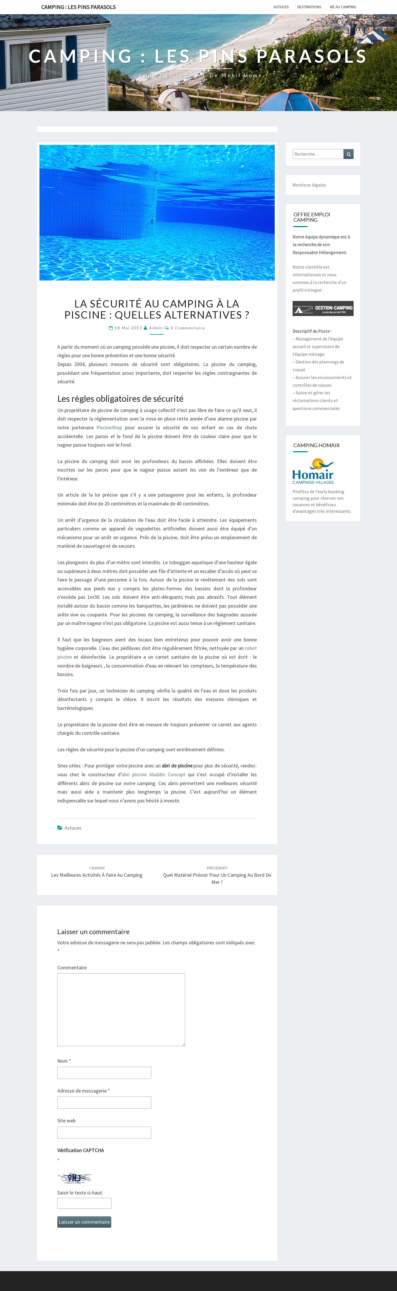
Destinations (309, 6)
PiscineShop (109, 427)
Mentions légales (309, 185)
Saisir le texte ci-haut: (80, 1192)
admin (156, 327)
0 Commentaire (188, 327)
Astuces (281, 6)
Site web (66, 1120)
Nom (64, 1061)
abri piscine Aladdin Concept (153, 774)
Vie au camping (343, 6)
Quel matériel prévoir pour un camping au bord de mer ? (217, 875)
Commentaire (72, 967)
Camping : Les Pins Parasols (78, 7)
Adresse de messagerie (83, 1090)
